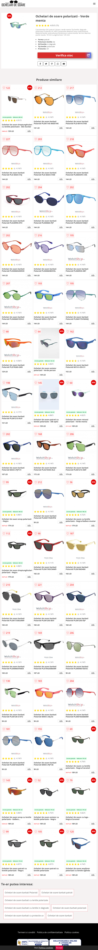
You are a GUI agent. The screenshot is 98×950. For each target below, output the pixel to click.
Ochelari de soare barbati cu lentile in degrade (27, 908)
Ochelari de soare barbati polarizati (69, 908)
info (29, 131)
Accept (59, 947)
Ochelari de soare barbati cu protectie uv (24, 915)
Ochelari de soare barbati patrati (56, 892)
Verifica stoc (73, 55)
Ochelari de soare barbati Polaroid (21, 892)
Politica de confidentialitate (50, 932)
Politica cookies (72, 932)
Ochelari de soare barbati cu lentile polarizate (26, 900)
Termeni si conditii (26, 932)
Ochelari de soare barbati (60, 915)
